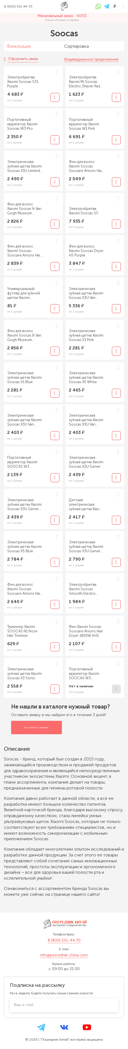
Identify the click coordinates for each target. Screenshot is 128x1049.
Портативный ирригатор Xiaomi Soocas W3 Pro (22, 124)
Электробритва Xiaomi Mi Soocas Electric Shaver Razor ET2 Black (86, 81)
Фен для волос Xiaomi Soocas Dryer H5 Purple (86, 250)
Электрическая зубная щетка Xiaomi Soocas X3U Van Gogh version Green (86, 293)
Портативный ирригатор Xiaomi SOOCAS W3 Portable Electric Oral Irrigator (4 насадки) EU (86, 673)
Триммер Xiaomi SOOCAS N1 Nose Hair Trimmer (22, 631)
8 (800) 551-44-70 (64, 940)
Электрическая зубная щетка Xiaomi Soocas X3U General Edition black (86, 546)
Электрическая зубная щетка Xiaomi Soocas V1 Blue (24, 377)
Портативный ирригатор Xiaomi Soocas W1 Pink (84, 124)
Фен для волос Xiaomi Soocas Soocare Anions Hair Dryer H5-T (24, 251)
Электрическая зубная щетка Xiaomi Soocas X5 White (86, 377)
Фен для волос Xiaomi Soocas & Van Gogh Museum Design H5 (24, 335)
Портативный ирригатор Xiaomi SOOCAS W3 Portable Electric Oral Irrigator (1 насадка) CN (24, 462)
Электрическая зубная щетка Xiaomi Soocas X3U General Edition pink (86, 462)
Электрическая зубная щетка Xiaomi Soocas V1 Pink (86, 335)
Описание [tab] (19, 749)
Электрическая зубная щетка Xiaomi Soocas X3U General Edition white (24, 504)
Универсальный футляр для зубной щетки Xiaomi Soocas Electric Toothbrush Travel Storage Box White (23, 293)
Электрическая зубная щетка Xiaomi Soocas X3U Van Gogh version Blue (86, 420)
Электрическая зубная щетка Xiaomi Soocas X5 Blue (24, 546)
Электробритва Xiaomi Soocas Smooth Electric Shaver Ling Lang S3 (85, 589)
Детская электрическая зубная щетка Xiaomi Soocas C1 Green (86, 504)
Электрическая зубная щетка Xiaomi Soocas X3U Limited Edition (24, 166)
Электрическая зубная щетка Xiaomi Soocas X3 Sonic (24, 673)
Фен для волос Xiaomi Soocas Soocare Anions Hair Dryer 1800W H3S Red (24, 589)
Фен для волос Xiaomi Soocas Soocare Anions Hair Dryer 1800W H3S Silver (86, 166)
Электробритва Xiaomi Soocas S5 (83, 211)
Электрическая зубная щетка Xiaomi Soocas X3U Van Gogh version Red (24, 420)
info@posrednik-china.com (64, 955)
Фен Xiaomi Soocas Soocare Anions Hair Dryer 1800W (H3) (86, 631)
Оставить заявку (36, 727)
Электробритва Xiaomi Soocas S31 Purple (22, 81)
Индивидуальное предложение (91, 59)
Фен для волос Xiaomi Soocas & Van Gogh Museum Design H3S (24, 208)
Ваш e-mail (23, 1004)
